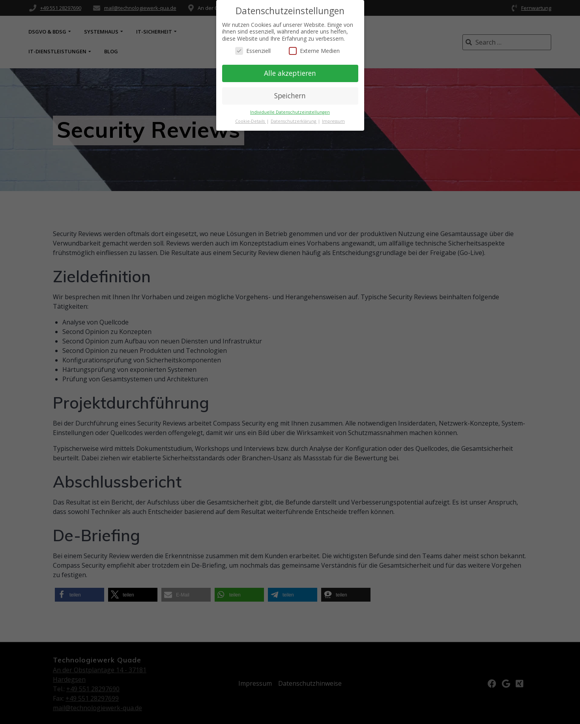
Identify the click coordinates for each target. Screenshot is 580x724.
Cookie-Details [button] (250, 121)
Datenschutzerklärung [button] (294, 121)
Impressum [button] (333, 121)
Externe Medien (314, 50)
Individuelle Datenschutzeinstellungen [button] (290, 112)
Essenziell (253, 50)
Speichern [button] (290, 95)
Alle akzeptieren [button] (290, 73)
